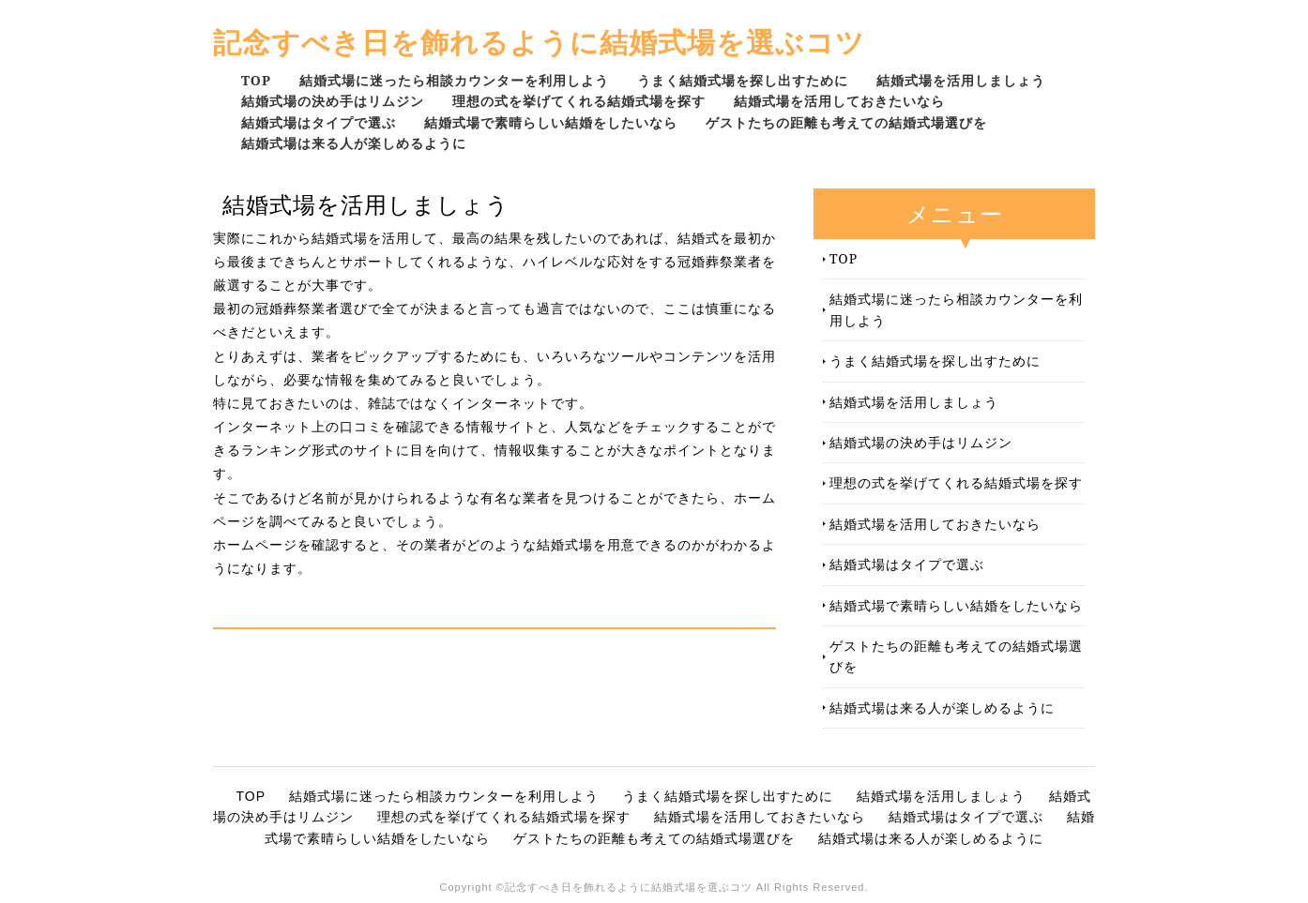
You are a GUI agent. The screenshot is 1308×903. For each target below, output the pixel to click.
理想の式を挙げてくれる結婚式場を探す (579, 101)
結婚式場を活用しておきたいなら (839, 101)
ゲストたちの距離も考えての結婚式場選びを (846, 122)
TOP (256, 80)
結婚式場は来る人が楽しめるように (353, 143)
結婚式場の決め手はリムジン (332, 101)
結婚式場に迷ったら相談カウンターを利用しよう (454, 80)
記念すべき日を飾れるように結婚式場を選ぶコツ (539, 42)
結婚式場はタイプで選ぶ (318, 122)
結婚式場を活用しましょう (960, 80)
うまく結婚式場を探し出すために (742, 80)
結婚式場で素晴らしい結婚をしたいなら (550, 122)
